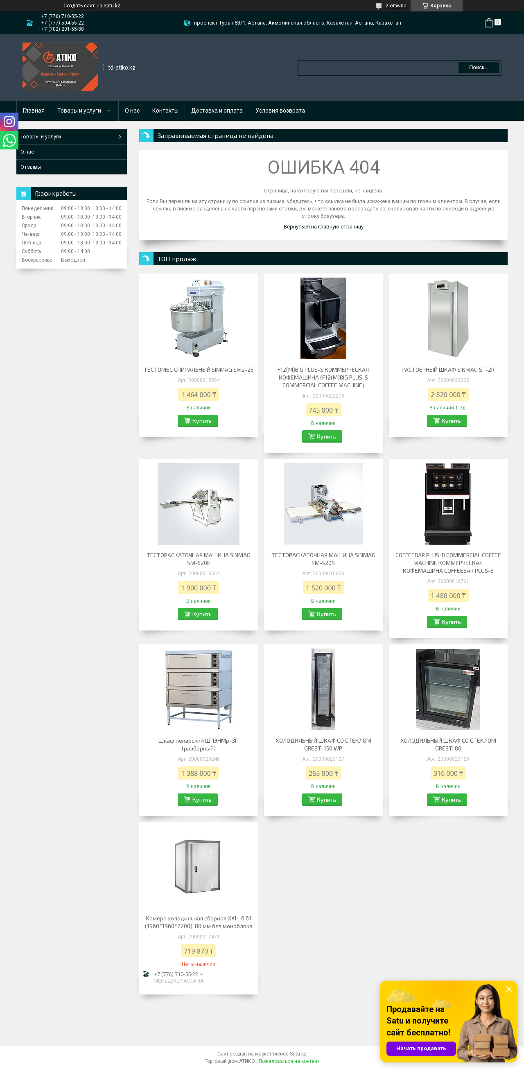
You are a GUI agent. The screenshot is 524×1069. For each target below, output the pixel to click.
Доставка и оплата (217, 110)
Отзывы (30, 167)
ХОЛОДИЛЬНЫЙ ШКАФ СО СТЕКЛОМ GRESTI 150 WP (323, 744)
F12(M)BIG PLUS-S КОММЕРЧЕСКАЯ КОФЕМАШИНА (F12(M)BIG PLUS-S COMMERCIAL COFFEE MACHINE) (323, 377)
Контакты (165, 110)
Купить (202, 420)
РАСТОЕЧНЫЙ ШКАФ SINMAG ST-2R (448, 369)
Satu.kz (298, 1054)
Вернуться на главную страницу (324, 227)
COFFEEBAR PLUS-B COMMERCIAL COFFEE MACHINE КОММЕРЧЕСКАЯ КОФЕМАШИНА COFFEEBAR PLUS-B (448, 562)
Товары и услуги (79, 110)
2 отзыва (396, 6)
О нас (132, 110)
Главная (34, 110)
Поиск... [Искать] (479, 67)
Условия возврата (280, 110)
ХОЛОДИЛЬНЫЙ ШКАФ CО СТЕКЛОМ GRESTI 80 (448, 744)
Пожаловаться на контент (289, 1061)
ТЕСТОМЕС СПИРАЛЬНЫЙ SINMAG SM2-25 (198, 369)
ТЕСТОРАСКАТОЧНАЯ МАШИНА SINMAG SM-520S (323, 558)
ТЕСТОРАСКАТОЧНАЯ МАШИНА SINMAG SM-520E (199, 558)
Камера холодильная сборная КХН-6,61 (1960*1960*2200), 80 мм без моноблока (199, 922)
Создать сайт (79, 6)
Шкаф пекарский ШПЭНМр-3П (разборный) (198, 744)
